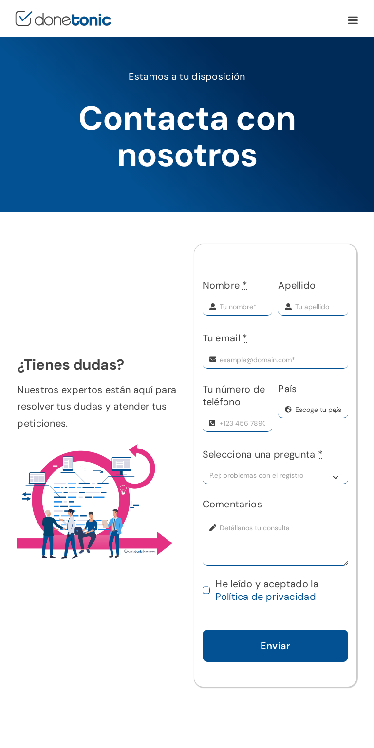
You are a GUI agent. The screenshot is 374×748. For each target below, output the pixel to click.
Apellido (297, 285)
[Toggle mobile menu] (353, 20)
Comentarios (232, 504)
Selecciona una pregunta (263, 454)
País (287, 388)
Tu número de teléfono (234, 395)
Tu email (225, 338)
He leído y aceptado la (266, 590)
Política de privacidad (265, 596)
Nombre (225, 285)
